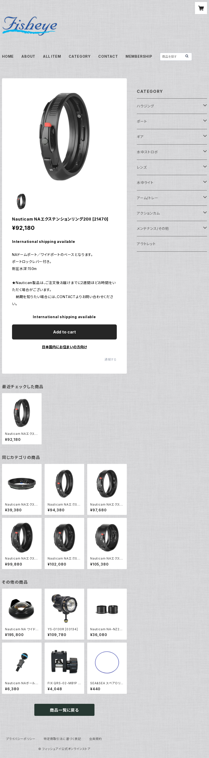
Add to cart (64, 331)
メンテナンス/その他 (153, 228)
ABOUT (28, 56)
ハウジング (145, 106)
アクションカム (148, 213)
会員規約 (95, 739)
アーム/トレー (147, 198)
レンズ (142, 167)
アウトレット (146, 244)
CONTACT (108, 56)
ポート (142, 121)
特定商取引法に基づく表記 (62, 739)
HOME (8, 56)
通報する (110, 359)
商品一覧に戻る (64, 710)
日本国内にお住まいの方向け (64, 347)
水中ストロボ (147, 152)
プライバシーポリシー (21, 739)
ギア (140, 136)
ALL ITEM (52, 56)
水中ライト (145, 182)
